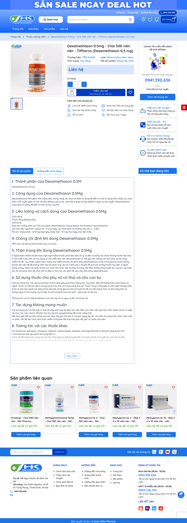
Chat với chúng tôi (158, 97)
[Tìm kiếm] (130, 19)
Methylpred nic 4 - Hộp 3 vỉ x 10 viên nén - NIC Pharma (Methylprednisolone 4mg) (126, 419)
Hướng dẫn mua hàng (94, 471)
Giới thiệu (33, 28)
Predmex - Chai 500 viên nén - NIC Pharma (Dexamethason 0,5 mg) (24, 419)
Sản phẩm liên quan (31, 378)
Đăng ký (121, 12)
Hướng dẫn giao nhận (94, 482)
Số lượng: (71, 78)
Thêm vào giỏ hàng (26, 434)
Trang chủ (18, 28)
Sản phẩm (49, 28)
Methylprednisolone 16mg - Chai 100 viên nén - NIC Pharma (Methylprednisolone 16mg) (59, 419)
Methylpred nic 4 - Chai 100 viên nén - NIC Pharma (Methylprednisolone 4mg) (92, 419)
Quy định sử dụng (64, 485)
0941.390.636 (147, 475)
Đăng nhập (133, 12)
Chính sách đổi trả (64, 482)
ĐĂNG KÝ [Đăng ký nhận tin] (59, 452)
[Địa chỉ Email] (38, 452)
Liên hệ (64, 28)
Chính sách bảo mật (65, 471)
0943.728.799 (147, 490)
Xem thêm (72, 355)
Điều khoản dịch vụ (93, 485)
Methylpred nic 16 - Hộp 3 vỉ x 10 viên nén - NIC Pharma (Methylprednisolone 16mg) (160, 419)
